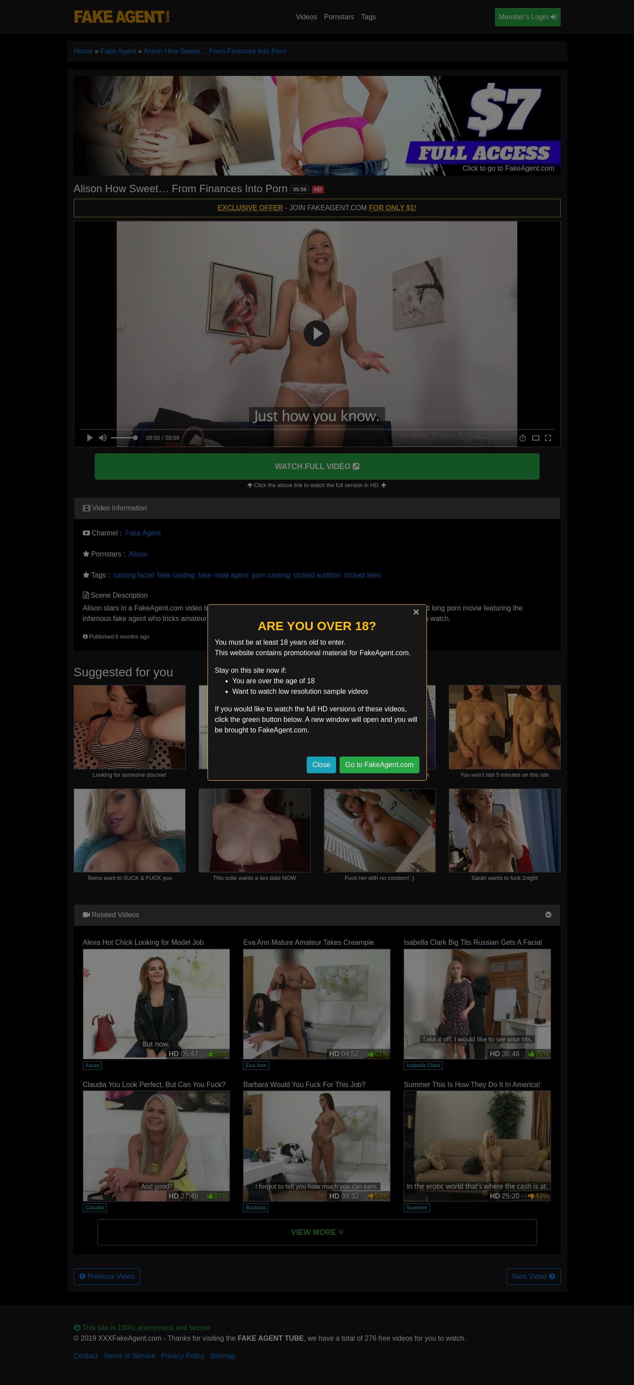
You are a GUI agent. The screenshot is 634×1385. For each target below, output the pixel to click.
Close (321, 764)
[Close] (416, 611)
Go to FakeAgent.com (379, 764)
